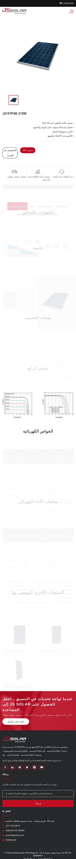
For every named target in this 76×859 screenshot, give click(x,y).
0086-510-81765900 (15, 830)
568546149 (11, 840)
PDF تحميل (28, 150)
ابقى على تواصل (15, 721)
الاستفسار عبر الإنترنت (10, 153)
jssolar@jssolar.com (15, 835)
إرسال (38, 803)
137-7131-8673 (13, 826)
